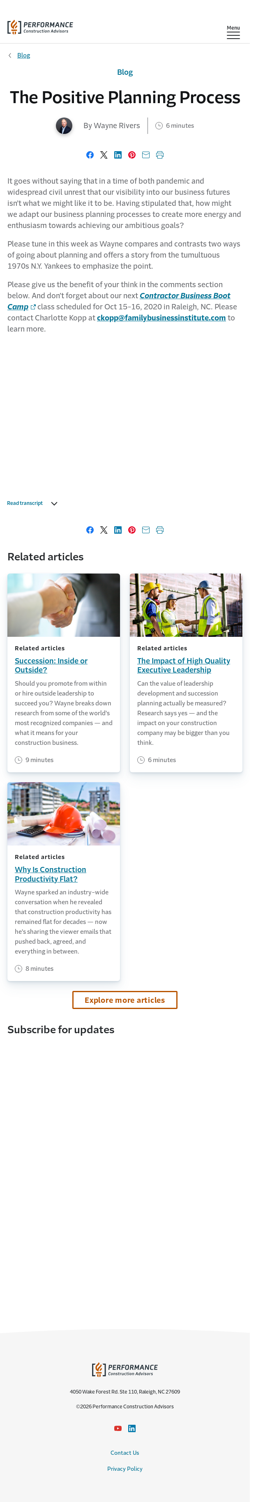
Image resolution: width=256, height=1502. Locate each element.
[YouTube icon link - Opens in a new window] (118, 1428)
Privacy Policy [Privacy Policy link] (125, 1469)
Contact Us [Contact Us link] (125, 1453)
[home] (40, 25)
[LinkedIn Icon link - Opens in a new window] (132, 1428)
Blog (23, 55)
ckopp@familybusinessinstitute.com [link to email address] (161, 318)
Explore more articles (125, 1000)
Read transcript (25, 503)
